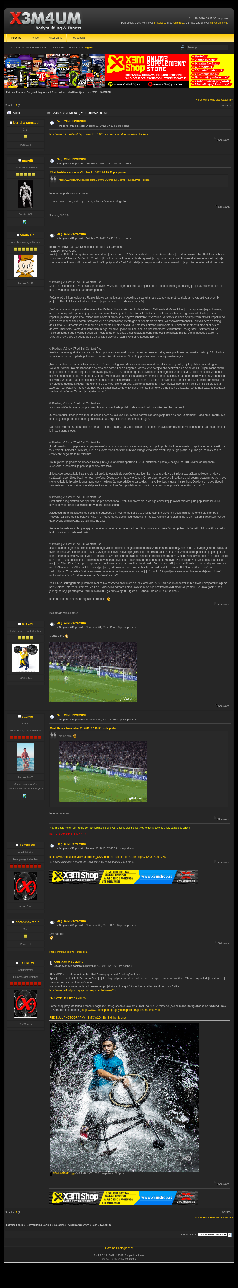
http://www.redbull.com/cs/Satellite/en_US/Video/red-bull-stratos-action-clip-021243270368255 (107, 857)
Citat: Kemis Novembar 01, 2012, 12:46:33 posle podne (83, 728)
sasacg (27, 716)
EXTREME (27, 845)
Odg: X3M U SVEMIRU (71, 121)
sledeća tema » (224, 99)
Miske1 (27, 624)
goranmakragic (27, 922)
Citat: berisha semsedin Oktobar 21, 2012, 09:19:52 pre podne (88, 172)
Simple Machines (134, 1255)
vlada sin (27, 235)
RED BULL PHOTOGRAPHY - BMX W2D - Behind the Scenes (88, 1017)
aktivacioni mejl (218, 22)
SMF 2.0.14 (100, 1255)
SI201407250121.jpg (62, 1173)
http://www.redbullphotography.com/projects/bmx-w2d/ (82, 990)
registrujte (178, 22)
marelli (27, 160)
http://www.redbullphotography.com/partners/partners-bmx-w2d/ (121, 1010)
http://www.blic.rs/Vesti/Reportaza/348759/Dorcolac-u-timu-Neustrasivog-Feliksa (98, 134)
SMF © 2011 (116, 1255)
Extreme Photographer (119, 1248)
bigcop (89, 47)
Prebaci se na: (189, 1234)
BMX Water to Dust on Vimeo (67, 998)
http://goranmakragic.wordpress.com (68, 952)
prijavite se (160, 22)
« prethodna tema (205, 99)
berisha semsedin (27, 123)
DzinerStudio (128, 1258)
